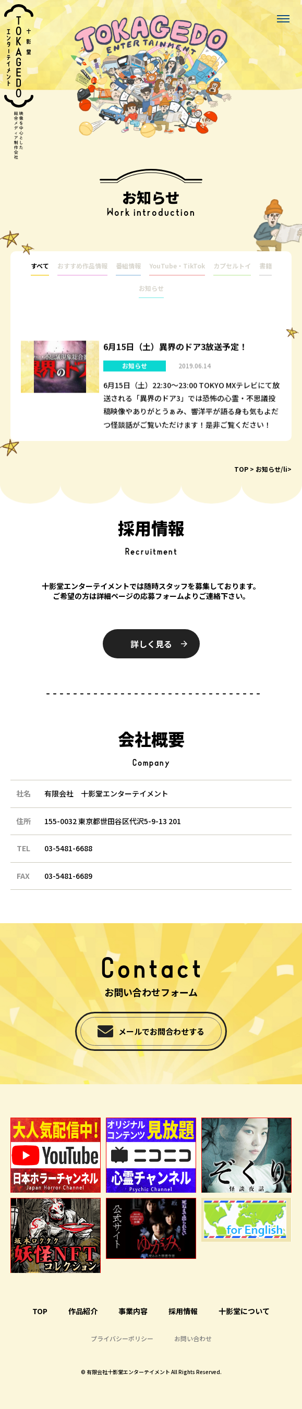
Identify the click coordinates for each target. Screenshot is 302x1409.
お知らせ (151, 288)
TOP (241, 468)
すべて (40, 266)
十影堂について (244, 1311)
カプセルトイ (232, 266)
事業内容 (133, 1311)
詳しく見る (151, 644)
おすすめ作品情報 (82, 266)
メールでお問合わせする (161, 1031)
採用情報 (183, 1311)
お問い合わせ (193, 1338)
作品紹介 (83, 1311)
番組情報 (128, 266)
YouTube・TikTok (177, 266)
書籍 (265, 266)
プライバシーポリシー (122, 1338)
